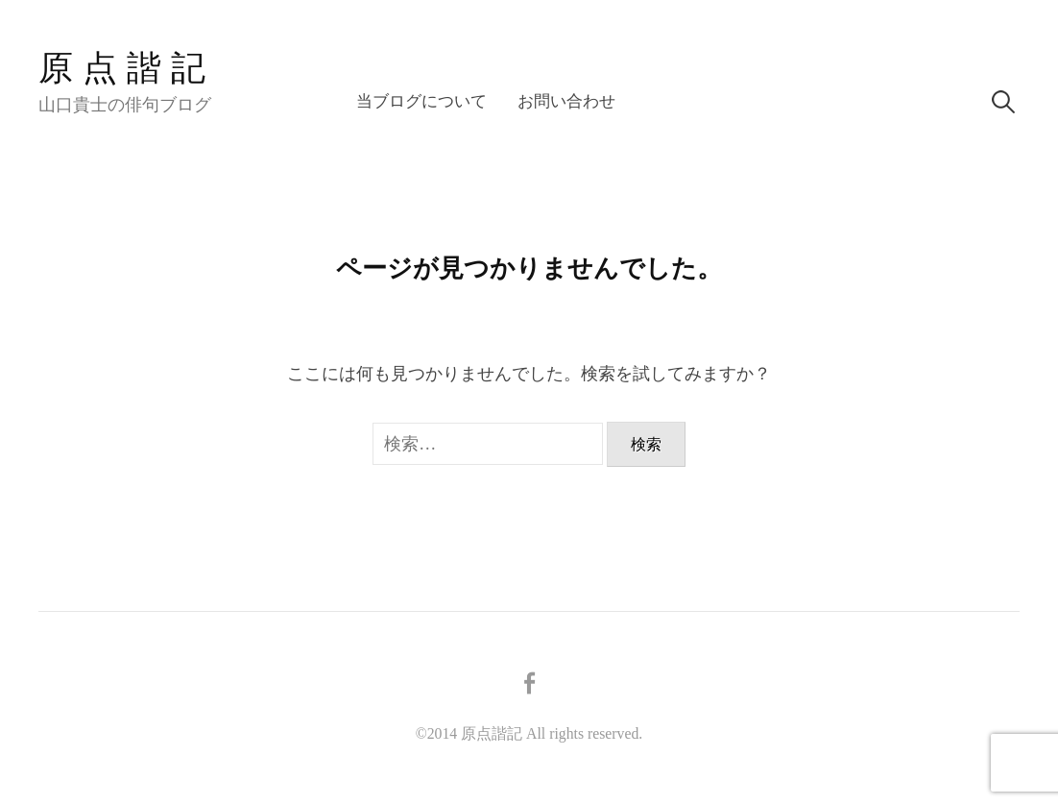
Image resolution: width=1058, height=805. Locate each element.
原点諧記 (126, 68)
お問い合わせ (566, 101)
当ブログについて (421, 101)
